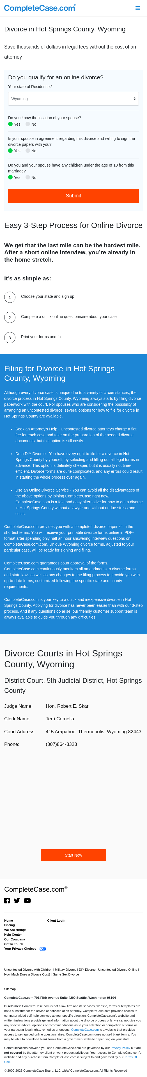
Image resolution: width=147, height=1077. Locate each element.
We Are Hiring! (15, 929)
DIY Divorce (88, 969)
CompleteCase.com (35, 889)
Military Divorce (66, 969)
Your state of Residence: (30, 86)
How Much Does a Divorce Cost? (27, 974)
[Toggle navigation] (137, 8)
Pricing (9, 925)
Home (8, 920)
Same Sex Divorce (66, 974)
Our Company (14, 939)
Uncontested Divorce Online (118, 969)
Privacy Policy (120, 1048)
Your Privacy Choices (20, 948)
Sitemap (10, 989)
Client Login (56, 920)
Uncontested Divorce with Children (28, 969)
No (33, 124)
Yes (17, 124)
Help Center (13, 934)
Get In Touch (13, 944)
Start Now (73, 855)
